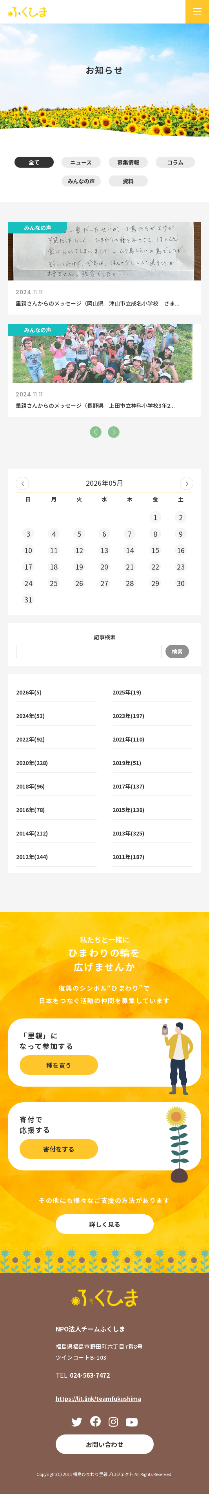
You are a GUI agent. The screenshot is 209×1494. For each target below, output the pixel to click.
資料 (128, 181)
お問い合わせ (105, 1444)
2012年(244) (32, 857)
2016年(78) (30, 810)
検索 (177, 651)
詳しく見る (104, 1224)
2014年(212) (32, 833)
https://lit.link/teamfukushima (98, 1398)
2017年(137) (128, 786)
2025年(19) (127, 692)
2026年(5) (29, 692)
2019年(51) (127, 763)
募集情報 (128, 162)
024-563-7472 (90, 1375)
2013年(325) (128, 833)
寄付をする (59, 1149)
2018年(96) (30, 786)
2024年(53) (30, 716)
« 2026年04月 (22, 483)
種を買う (58, 1065)
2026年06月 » (186, 483)
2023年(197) (128, 716)
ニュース (81, 162)
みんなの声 (81, 181)
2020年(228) (32, 763)
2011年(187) (128, 857)
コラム (175, 162)
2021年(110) (128, 739)
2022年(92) (30, 739)
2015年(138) (128, 810)
